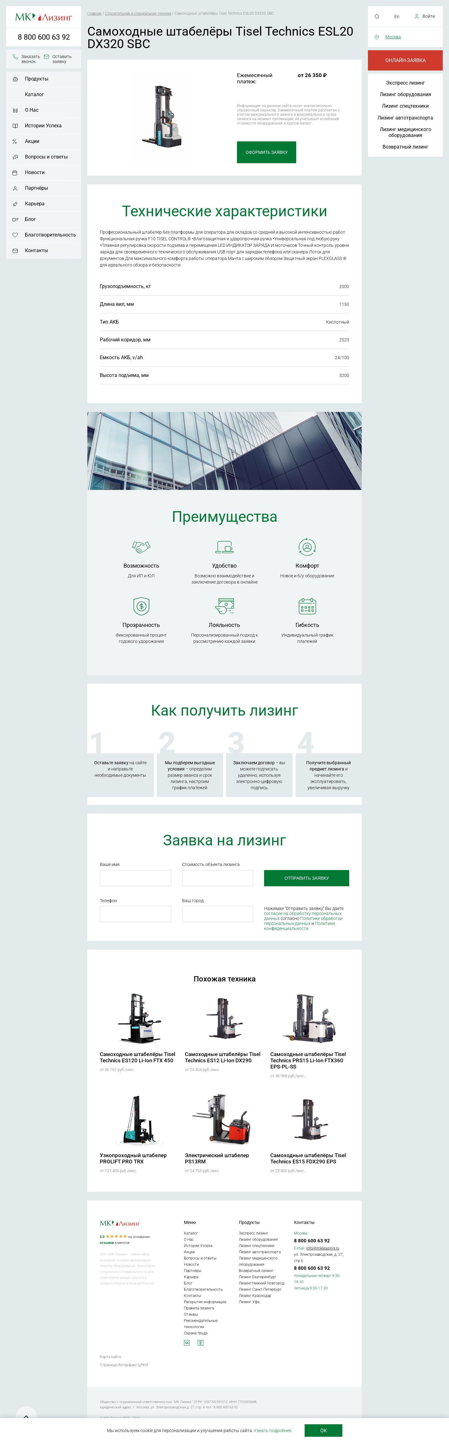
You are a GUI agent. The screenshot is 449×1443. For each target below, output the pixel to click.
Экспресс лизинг (405, 83)
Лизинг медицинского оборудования (405, 132)
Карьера (35, 204)
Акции (32, 141)
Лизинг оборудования (405, 94)
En (396, 16)
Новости (35, 172)
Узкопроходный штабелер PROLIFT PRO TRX (133, 1158)
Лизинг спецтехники (405, 106)
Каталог (34, 94)
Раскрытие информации (205, 1302)
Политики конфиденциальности (299, 926)
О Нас (31, 110)
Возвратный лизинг (405, 147)
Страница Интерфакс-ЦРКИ (124, 1365)
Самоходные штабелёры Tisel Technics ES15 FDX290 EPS (308, 1158)
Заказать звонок (30, 59)
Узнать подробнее (272, 1430)
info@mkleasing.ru (322, 1248)
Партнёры (36, 188)
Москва (393, 36)
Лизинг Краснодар (255, 1296)
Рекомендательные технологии (201, 1323)
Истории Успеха (43, 126)
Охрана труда (195, 1333)
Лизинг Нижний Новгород (261, 1283)
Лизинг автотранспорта (405, 118)
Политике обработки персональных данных (303, 921)
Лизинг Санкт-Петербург (260, 1289)
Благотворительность (50, 235)
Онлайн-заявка (405, 60)
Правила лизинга (199, 1308)
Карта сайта (110, 1357)
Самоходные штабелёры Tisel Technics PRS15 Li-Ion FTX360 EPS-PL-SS (308, 1060)
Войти (428, 16)
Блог (30, 219)
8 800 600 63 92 (44, 37)
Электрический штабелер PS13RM (217, 1158)
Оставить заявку (62, 59)
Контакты (36, 250)
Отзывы (191, 1314)
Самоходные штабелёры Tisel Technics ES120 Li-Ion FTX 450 (137, 1057)
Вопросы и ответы (46, 157)
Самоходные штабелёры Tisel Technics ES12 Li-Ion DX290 (222, 1057)
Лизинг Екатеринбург (257, 1277)
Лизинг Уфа (249, 1302)
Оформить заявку (267, 152)
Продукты (36, 79)
